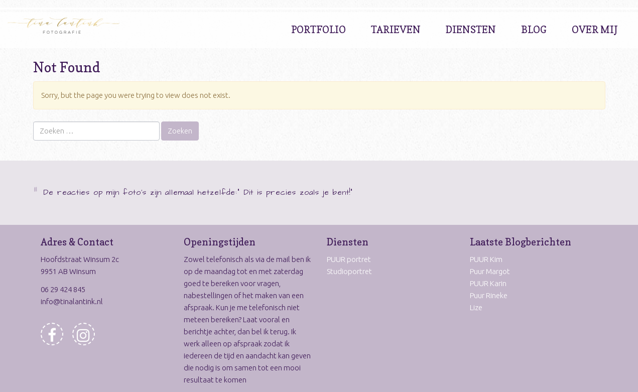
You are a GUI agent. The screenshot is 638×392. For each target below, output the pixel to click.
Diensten (471, 29)
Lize (476, 307)
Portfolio (318, 29)
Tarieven (396, 29)
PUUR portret (349, 259)
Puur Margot (490, 271)
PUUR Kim (486, 259)
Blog (534, 29)
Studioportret (349, 271)
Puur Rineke (488, 295)
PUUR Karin (488, 283)
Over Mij (595, 29)
